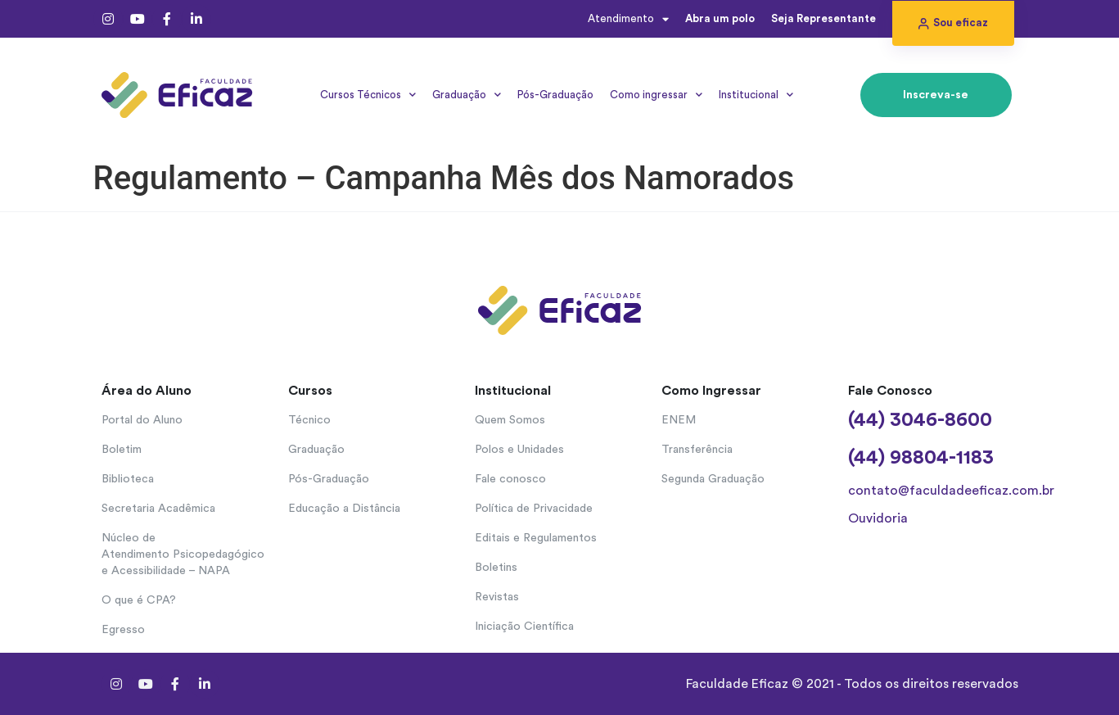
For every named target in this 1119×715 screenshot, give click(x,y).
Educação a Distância (344, 508)
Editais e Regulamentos (536, 538)
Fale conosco (510, 479)
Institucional (756, 94)
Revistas (497, 597)
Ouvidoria (878, 518)
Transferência (697, 449)
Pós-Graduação (555, 94)
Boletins (496, 567)
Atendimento (628, 19)
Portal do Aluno (142, 420)
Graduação (466, 94)
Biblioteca (128, 479)
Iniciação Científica (524, 626)
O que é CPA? (139, 600)
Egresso (123, 630)
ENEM (678, 420)
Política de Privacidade (534, 508)
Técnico (309, 420)
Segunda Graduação (713, 479)
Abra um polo (720, 18)
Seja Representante (823, 18)
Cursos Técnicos (368, 94)
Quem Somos (510, 420)
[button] (953, 23)
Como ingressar (656, 94)
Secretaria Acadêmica (158, 508)
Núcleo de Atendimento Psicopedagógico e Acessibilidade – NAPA (183, 554)
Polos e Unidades (519, 449)
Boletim (122, 449)
